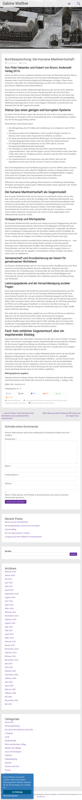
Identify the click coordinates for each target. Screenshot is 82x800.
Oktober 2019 (10, 678)
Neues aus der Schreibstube (16, 522)
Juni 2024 (9, 601)
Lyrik (7, 737)
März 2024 (9, 608)
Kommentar (11, 439)
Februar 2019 (10, 689)
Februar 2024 (10, 612)
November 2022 (12, 649)
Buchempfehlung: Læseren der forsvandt (22, 526)
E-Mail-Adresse (12, 475)
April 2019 (9, 686)
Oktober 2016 (10, 693)
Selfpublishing (11, 759)
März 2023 (9, 638)
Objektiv (8, 755)
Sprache (8, 763)
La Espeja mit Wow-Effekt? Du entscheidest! (23, 537)
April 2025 (9, 590)
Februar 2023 (10, 641)
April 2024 (9, 605)
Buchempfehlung (14, 400)
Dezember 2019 (11, 675)
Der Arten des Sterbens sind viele (19, 729)
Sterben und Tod (12, 766)
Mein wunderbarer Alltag (15, 744)
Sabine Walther (15, 3)
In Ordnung (17, 792)
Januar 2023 (10, 645)
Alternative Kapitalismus (35, 400)
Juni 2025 (9, 583)
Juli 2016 (8, 697)
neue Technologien (13, 752)
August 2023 (10, 623)
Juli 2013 (8, 704)
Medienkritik (10, 741)
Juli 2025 (8, 579)
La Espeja (9, 733)
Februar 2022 (10, 656)
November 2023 (11, 616)
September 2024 (12, 594)
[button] (11, 393)
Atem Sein (9, 722)
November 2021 (11, 660)
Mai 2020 (9, 667)
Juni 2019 (9, 682)
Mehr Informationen (10, 796)
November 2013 (11, 700)
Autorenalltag (10, 529)
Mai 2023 (8, 630)
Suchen (8, 551)
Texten (8, 770)
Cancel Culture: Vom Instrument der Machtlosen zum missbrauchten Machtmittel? (18, 415)
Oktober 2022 (11, 652)
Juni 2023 (9, 627)
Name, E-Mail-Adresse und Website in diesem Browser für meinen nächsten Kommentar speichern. (36, 496)
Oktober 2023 (10, 619)
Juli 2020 (8, 664)
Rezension (22, 403)
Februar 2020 (10, 671)
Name (8, 466)
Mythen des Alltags (13, 748)
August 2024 (10, 597)
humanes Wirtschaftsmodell (56, 400)
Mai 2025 (9, 586)
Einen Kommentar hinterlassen (43, 403)
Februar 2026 (10, 572)
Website (8, 483)
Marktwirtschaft (11, 403)
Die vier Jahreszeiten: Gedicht (17, 533)
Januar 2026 (10, 575)
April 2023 (9, 634)
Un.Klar (24, 63)
